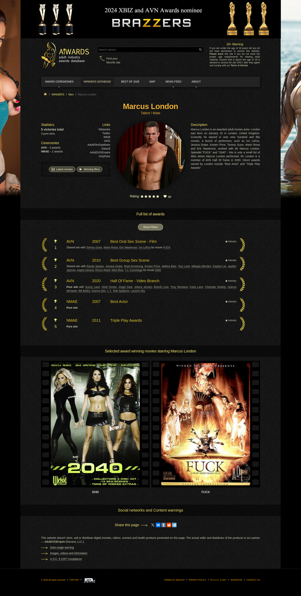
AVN (70, 242)
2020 (96, 281)
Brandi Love (161, 287)
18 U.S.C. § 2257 (218, 580)
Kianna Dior (99, 291)
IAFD (107, 141)
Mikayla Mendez (201, 267)
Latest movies (62, 170)
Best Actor (119, 302)
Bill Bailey (84, 291)
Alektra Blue (169, 267)
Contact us (253, 580)
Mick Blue (117, 270)
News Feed (189, 82)
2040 (158, 270)
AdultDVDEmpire (100, 153)
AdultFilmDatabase (99, 145)
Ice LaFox (144, 248)
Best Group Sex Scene (129, 261)
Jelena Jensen (143, 287)
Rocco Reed (102, 270)
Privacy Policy (197, 580)
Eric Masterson (128, 248)
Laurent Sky (138, 291)
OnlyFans (104, 157)
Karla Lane (196, 287)
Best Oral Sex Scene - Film (133, 242)
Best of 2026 (139, 82)
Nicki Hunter (109, 287)
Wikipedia (104, 130)
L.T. (109, 291)
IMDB (106, 137)
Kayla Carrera (85, 270)
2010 (96, 261)
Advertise (236, 580)
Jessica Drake (113, 267)
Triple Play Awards (126, 321)
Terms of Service (239, 65)
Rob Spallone (121, 291)
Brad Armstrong (133, 267)
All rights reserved (57, 580)
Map (164, 82)
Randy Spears (95, 267)
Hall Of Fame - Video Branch (134, 281)
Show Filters (150, 227)
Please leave (216, 54)
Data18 (106, 149)
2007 (96, 242)
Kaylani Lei (219, 267)
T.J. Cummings (134, 270)
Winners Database (103, 82)
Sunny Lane (92, 287)
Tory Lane (184, 267)
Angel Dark (125, 287)
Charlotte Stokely (215, 287)
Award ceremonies (62, 82)
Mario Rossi (111, 248)
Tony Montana (179, 287)
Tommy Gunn (94, 248)
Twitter (106, 134)
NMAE (72, 302)
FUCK (166, 248)
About (214, 82)
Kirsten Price (152, 267)
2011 (96, 321)
